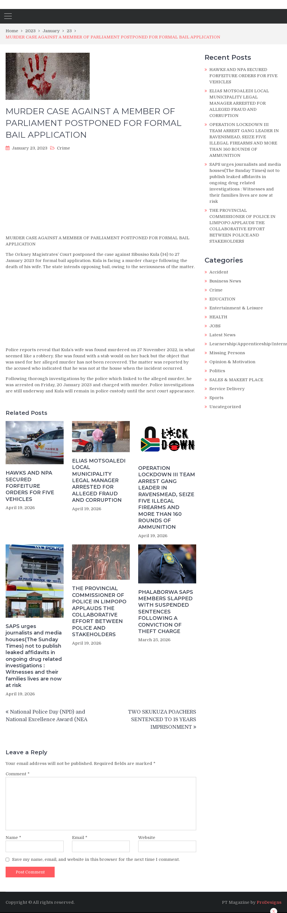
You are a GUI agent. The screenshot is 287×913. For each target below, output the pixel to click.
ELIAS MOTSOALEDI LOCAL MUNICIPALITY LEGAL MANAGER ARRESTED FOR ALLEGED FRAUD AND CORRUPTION (99, 480)
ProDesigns (269, 902)
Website (146, 837)
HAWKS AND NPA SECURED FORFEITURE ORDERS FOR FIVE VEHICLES (30, 486)
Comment (18, 773)
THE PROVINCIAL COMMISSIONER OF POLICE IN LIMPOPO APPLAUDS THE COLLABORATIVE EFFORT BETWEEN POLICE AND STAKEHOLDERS (99, 611)
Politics (217, 370)
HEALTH (218, 316)
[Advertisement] (100, 194)
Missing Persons (227, 352)
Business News (225, 281)
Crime (63, 148)
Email (79, 837)
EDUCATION (222, 299)
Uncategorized (225, 406)
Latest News (222, 334)
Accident (218, 272)
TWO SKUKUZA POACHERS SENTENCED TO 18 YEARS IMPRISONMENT (162, 719)
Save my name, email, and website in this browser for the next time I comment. (96, 859)
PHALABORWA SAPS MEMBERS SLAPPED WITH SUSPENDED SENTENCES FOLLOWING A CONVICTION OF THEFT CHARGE (165, 611)
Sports (216, 397)
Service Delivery (227, 388)
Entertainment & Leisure (236, 308)
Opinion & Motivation (232, 361)
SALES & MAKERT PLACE (236, 379)
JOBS (215, 325)
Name (13, 837)
